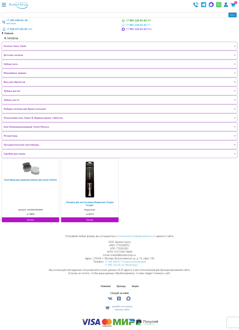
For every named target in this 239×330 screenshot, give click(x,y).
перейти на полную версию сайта (122, 308)
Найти (232, 15)
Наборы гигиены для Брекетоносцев (25, 108)
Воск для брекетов (14, 81)
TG (136, 25)
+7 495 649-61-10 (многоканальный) (125, 261)
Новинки (106, 286)
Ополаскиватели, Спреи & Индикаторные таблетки (33, 117)
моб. (17, 29)
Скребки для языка (14, 153)
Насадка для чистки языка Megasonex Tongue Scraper (90, 204)
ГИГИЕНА (12, 38)
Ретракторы (10, 135)
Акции (135, 286)
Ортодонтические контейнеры (21, 144)
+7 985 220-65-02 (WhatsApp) (120, 265)
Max (136, 29)
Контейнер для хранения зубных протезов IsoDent (30, 179)
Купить (30, 219)
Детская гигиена (13, 55)
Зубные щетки (12, 90)
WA (136, 21)
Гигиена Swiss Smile (15, 46)
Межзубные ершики (15, 73)
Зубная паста (11, 99)
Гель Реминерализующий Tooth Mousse (26, 126)
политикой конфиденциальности (137, 236)
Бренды (121, 286)
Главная (8, 33)
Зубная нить (11, 64)
